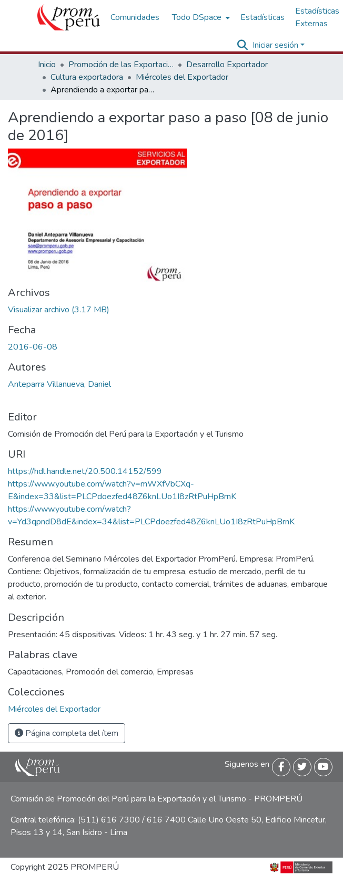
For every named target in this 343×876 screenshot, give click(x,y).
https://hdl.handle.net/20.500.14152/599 (85, 471)
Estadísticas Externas (317, 17)
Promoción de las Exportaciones (121, 64)
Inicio (47, 64)
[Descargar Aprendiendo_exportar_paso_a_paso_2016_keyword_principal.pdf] (58, 309)
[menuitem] (200, 17)
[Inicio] (68, 17)
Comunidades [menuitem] (134, 17)
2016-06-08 (32, 347)
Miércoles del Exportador (182, 77)
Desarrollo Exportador (227, 64)
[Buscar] (242, 45)
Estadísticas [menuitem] (262, 17)
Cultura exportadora (87, 77)
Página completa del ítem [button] (66, 733)
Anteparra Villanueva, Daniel (59, 384)
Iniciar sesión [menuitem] (275, 45)
